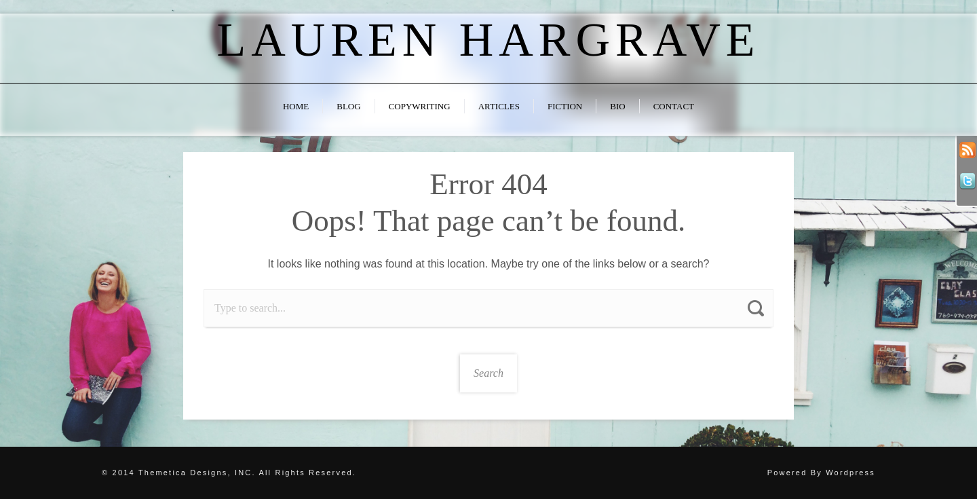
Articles (499, 106)
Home (296, 106)
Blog (348, 106)
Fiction (565, 106)
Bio (617, 106)
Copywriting (420, 106)
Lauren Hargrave (488, 40)
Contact (673, 106)
